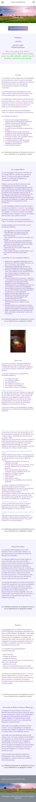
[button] (33, 2)
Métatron (18, 38)
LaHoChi (18, 41)
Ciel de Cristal (18, 45)
